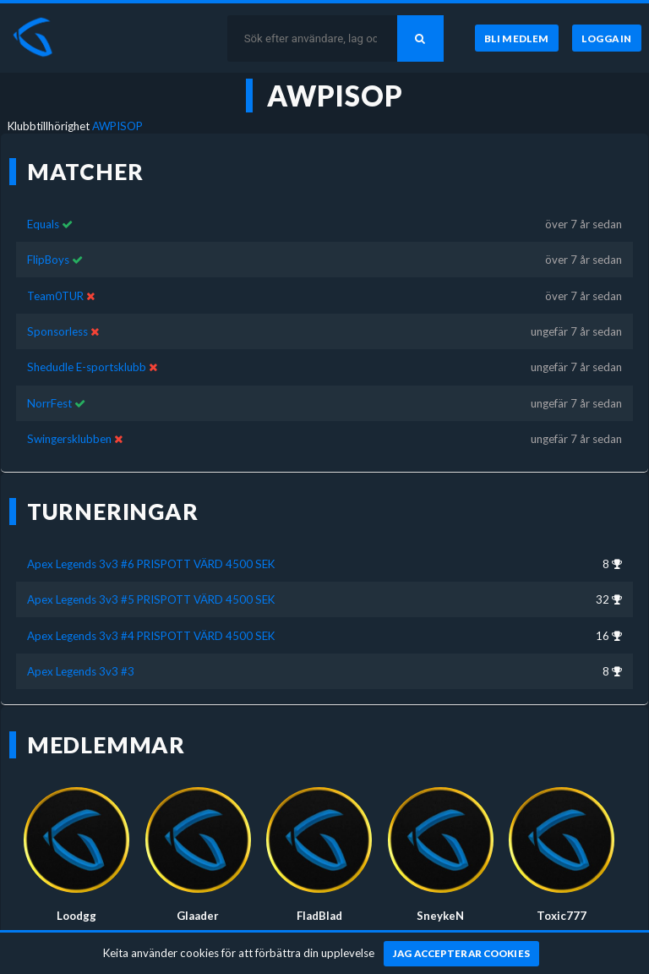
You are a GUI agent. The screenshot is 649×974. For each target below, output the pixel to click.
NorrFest (49, 403)
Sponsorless (57, 331)
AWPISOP (117, 126)
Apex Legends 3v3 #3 (80, 671)
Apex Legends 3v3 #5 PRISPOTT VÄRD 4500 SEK (151, 599)
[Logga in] (606, 38)
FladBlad (319, 915)
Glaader (198, 915)
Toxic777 (561, 915)
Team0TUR (55, 296)
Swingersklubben (69, 439)
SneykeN (440, 915)
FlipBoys (48, 259)
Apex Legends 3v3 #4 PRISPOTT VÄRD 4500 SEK (151, 636)
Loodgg (76, 915)
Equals (43, 224)
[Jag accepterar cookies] (462, 953)
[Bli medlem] (517, 38)
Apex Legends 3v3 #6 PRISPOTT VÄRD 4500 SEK (151, 564)
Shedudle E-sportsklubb (86, 367)
